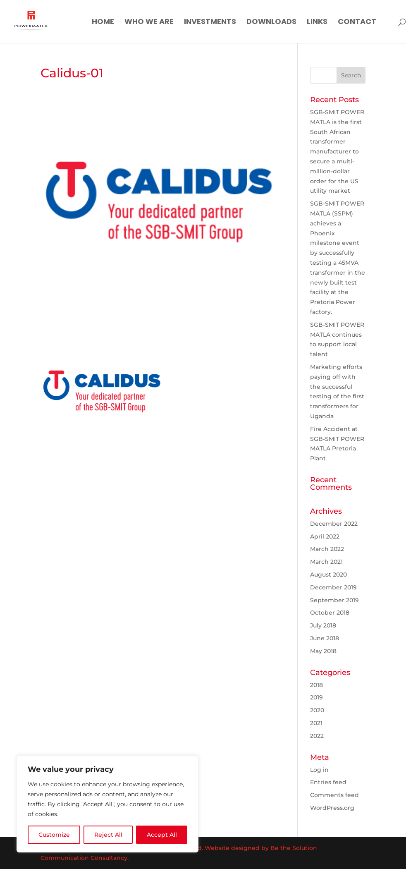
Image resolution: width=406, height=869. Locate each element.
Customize (54, 834)
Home (103, 22)
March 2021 (326, 561)
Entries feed (328, 782)
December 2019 (333, 587)
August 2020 (328, 574)
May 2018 (323, 651)
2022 (317, 736)
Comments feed (334, 795)
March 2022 (327, 549)
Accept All (162, 834)
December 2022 (334, 523)
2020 (317, 710)
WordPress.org (332, 808)
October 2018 (329, 612)
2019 (316, 697)
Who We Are (149, 22)
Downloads (271, 22)
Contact (357, 22)
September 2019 (334, 600)
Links (317, 22)
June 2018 (324, 638)
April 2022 (324, 536)
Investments (210, 22)
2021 (316, 723)
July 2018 (323, 625)
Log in (319, 769)
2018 (316, 685)
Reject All (108, 834)
